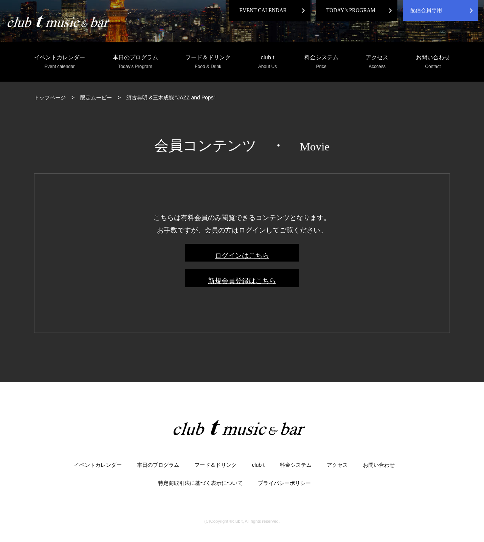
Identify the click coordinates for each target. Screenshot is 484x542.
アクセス (377, 62)
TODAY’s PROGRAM (350, 10)
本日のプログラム (135, 62)
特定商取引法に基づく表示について (200, 483)
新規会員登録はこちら (242, 281)
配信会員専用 (426, 10)
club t (267, 62)
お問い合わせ (433, 62)
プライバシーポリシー (284, 483)
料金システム (321, 62)
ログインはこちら (242, 255)
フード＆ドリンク (208, 62)
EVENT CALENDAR (263, 10)
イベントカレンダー (59, 62)
